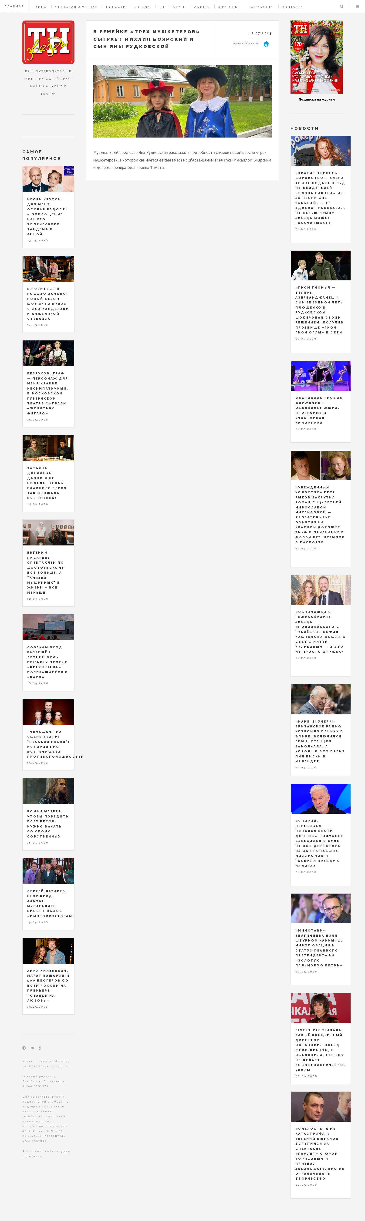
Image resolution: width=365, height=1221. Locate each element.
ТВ (162, 7)
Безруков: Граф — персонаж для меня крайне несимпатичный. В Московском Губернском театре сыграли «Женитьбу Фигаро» (48, 393)
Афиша (202, 7)
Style (179, 7)
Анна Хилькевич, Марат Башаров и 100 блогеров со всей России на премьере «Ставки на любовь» (48, 985)
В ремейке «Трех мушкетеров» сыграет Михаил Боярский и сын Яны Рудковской (147, 39)
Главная (14, 6)
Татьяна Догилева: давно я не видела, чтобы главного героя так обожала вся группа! (47, 483)
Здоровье (229, 7)
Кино (41, 7)
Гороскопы (261, 7)
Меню (357, 6)
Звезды (143, 7)
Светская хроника (76, 7)
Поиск (341, 6)
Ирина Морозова (246, 43)
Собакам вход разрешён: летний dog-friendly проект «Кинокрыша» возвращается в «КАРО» (47, 662)
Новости (116, 7)
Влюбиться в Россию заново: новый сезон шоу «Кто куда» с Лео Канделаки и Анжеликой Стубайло (48, 304)
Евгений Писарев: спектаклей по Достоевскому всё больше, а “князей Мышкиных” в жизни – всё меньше (45, 572)
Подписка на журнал (317, 99)
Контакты (293, 7)
